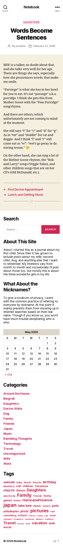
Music (7, 433)
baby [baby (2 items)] (19, 482)
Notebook (31, 7)
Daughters (31, 22)
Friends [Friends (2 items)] (37, 496)
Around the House (16, 393)
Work (7, 463)
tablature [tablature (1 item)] (40, 519)
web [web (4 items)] (52, 523)
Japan (8, 428)
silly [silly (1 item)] (46, 516)
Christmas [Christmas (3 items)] (41, 486)
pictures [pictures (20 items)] (39, 510)
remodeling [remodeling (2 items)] (9, 515)
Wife (6, 458)
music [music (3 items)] (37, 505)
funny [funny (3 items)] (47, 495)
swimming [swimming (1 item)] (29, 519)
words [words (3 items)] (7, 527)
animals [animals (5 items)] (9, 482)
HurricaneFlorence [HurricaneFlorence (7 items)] (38, 500)
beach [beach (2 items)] (27, 482)
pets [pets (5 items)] (55, 505)
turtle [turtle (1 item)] (28, 524)
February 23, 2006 (44, 46)
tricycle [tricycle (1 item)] (20, 524)
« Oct (8, 374)
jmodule (20, 46)
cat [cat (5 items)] (18, 486)
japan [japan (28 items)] (10, 505)
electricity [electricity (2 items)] (9, 496)
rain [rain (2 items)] (52, 511)
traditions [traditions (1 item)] (49, 519)
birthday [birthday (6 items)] (49, 482)
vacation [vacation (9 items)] (39, 523)
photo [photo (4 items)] (24, 511)
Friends (8, 423)
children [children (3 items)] (28, 486)
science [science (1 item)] (31, 516)
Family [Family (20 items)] (24, 495)
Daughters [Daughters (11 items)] (36, 490)
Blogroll (9, 398)
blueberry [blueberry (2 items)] (9, 486)
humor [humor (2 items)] (17, 500)
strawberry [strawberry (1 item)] (18, 519)
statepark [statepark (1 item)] (7, 519)
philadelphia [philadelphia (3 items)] (11, 511)
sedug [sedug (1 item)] (40, 516)
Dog (6, 413)
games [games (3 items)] (7, 500)
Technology (12, 443)
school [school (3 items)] (22, 515)
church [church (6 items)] (8, 490)
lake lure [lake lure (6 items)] (25, 506)
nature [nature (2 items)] (46, 506)
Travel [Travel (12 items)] (9, 522)
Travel (8, 448)
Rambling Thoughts (17, 438)
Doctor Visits (12, 408)
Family (8, 418)
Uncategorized (14, 453)
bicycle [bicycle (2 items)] (37, 482)
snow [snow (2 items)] (53, 515)
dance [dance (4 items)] (20, 490)
